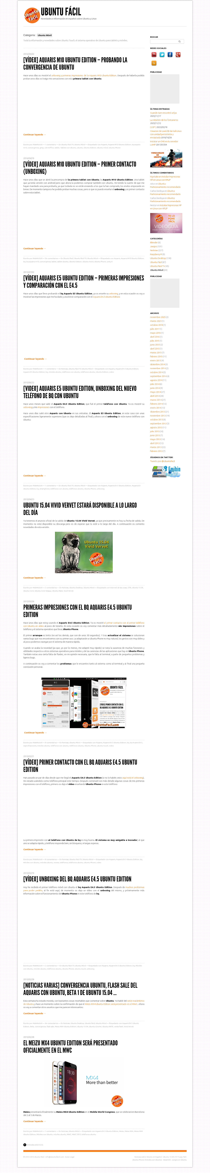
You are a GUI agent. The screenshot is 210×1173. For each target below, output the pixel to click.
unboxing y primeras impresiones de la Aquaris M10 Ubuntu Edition (83, 75)
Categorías (156, 239)
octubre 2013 (156, 419)
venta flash (118, 1026)
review (56, 862)
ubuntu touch (102, 746)
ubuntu (80, 148)
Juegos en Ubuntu (179, 1160)
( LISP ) (153, 127)
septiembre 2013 (158, 423)
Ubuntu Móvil (79, 144)
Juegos (153, 246)
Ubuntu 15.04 (137, 588)
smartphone (45, 489)
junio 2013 (155, 435)
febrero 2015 (156, 356)
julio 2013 (154, 431)
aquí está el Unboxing (132, 777)
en (156, 176)
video (111, 372)
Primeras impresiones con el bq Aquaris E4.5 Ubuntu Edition (77, 611)
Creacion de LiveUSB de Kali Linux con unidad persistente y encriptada (165, 134)
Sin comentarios (51, 258)
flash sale (50, 1026)
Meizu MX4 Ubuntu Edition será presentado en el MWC (111, 1004)
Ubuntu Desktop (76, 588)
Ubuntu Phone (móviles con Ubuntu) (147, 1160)
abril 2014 (155, 396)
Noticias (64, 369)
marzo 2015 (155, 352)
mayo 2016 (155, 333)
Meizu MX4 (129, 1131)
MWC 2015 (76, 1134)
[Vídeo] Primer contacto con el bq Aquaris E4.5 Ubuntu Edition (80, 766)
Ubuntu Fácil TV (67, 144)
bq (24, 262)
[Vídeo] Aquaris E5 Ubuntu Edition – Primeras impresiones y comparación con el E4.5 (83, 282)
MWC (69, 1134)
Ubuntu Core (28, 591)
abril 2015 (155, 348)
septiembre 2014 (158, 376)
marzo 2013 (155, 447)
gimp (42, 148)
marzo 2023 (155, 321)
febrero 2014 (156, 404)
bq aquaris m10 (32, 262)
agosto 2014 (156, 380)
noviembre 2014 (158, 368)
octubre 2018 (156, 325)
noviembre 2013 (158, 415)
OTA (129, 588)
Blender (154, 242)
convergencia (33, 148)
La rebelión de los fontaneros (164, 120)
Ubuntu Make (57, 591)
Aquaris (104, 144)
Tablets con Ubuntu (68, 148)
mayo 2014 (155, 392)
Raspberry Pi (156, 254)
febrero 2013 (156, 451)
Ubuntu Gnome (95, 1026)
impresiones (43, 407)
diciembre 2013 (157, 411)
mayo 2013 (155, 439)
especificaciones (29, 746)
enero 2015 (155, 360)
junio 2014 (155, 388)
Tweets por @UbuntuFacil (162, 461)
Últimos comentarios (162, 173)
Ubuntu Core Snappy (43, 591)
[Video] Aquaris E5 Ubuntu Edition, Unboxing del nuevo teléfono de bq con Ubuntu (79, 392)
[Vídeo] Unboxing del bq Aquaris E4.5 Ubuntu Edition (77, 879)
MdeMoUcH (37, 144)
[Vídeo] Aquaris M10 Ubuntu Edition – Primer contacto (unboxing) (79, 168)
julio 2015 (154, 340)
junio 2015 (155, 344)
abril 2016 (155, 337)
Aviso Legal (69, 1157)
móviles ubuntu (55, 372)
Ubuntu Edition (90, 148)
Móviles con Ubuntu (31, 862)
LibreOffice (49, 148)
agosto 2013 (156, 427)
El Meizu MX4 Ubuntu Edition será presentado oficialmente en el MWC (70, 1046)
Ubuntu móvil (102, 148)
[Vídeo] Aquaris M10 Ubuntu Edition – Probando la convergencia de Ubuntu (75, 63)
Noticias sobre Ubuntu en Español (148, 1157)
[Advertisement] (164, 89)
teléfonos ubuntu (88, 372)
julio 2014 (154, 384)
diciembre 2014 (157, 364)
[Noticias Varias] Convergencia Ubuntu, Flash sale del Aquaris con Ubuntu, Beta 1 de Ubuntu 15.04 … (80, 989)
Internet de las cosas (118, 588)
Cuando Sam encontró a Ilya (163, 113)
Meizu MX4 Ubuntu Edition (65, 1026)
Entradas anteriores (35, 1145)
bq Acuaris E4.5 (136, 742)
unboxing (113, 293)
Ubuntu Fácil (61, 12)
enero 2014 (155, 407)
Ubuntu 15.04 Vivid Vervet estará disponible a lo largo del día (80, 509)
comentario (50, 144)
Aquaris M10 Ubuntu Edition (119, 144)
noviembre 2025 (158, 317)
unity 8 (109, 262)
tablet (57, 148)
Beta (32, 1026)
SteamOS (167, 1160)
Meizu (121, 1131)
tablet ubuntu (62, 262)
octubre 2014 (156, 372)
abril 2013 (155, 443)
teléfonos (64, 862)
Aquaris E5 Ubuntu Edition (34, 372)
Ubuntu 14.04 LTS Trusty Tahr (175, 1157)
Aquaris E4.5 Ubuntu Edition (106, 297)
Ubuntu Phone (114, 148)
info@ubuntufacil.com (55, 1157)
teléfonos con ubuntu (71, 372)
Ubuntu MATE (107, 1026)
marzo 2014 (155, 400)
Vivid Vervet (69, 591)
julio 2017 (154, 329)
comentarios (51, 588)
